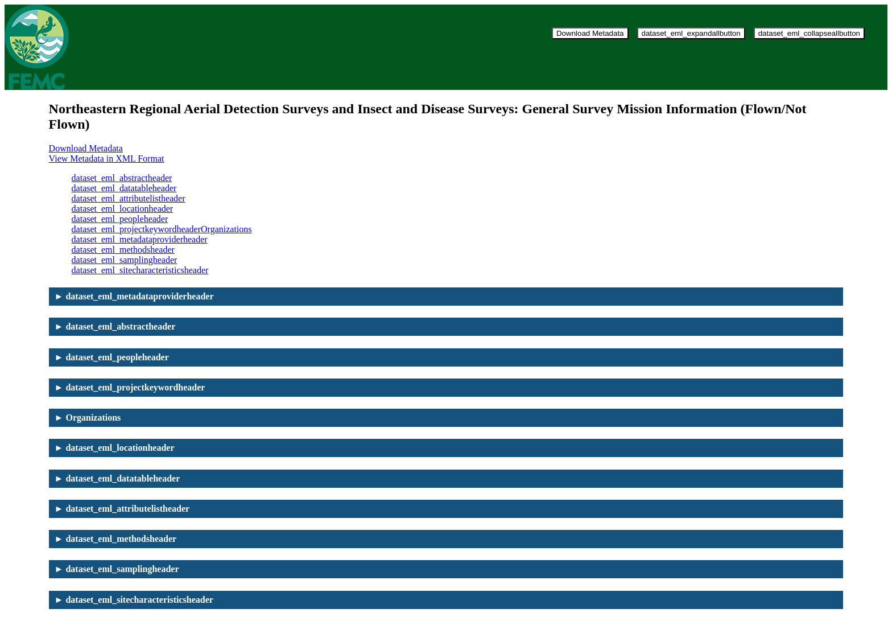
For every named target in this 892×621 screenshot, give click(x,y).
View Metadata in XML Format (106, 158)
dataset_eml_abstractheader (122, 178)
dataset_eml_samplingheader (124, 260)
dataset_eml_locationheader (123, 208)
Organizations (226, 229)
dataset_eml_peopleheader (120, 219)
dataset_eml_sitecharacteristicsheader (140, 270)
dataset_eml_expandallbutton (691, 33)
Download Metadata (590, 33)
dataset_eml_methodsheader (123, 249)
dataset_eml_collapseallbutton (809, 33)
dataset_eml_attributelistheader (128, 198)
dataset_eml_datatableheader (124, 188)
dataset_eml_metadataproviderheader (140, 239)
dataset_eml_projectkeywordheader (136, 229)
